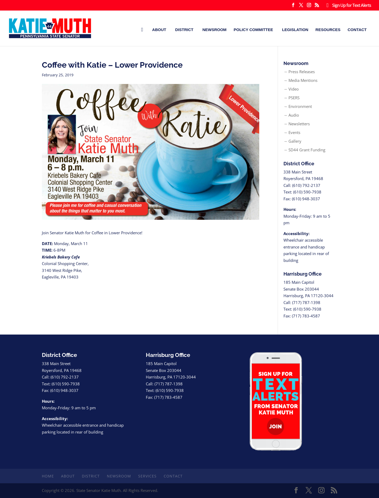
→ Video (291, 89)
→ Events (291, 132)
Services (147, 476)
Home (48, 476)
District (184, 29)
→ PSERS (291, 97)
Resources (328, 29)
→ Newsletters (296, 123)
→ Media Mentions (300, 80)
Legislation (295, 29)
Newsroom (214, 29)
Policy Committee (253, 29)
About (159, 29)
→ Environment (297, 106)
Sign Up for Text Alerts (347, 5)
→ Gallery (292, 141)
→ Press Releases (299, 71)
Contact (357, 29)
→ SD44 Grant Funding (304, 149)
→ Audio (291, 115)
